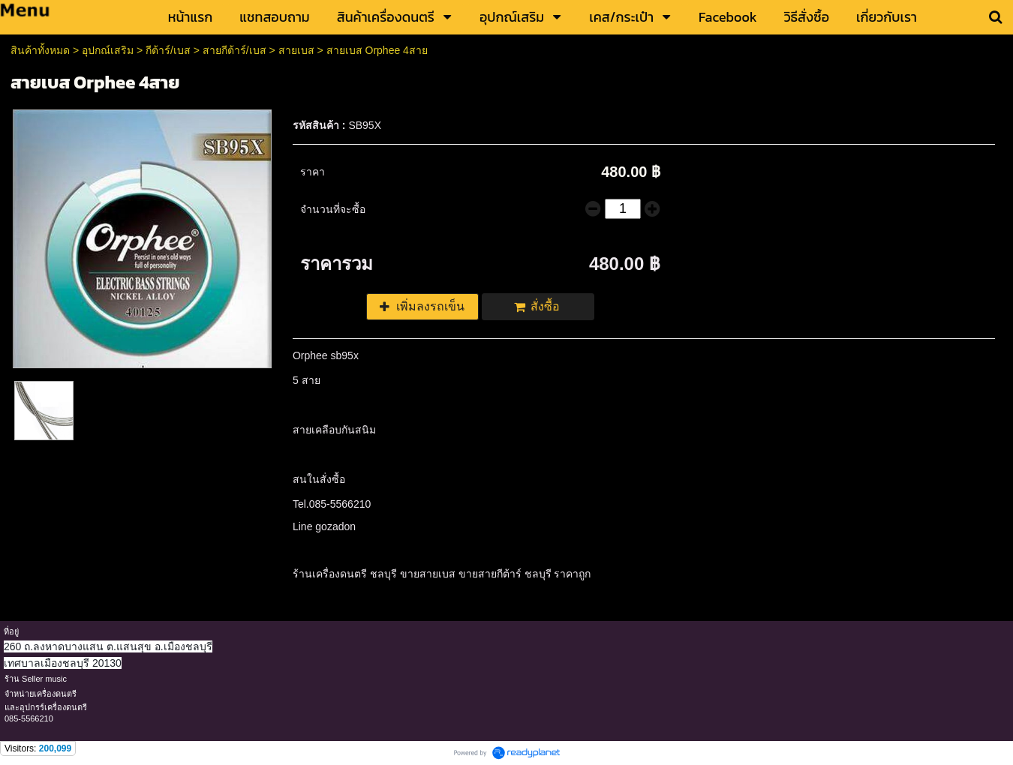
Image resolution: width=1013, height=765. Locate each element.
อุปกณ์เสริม (108, 50)
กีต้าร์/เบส (168, 50)
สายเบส (296, 50)
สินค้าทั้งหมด (40, 50)
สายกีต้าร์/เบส (234, 50)
